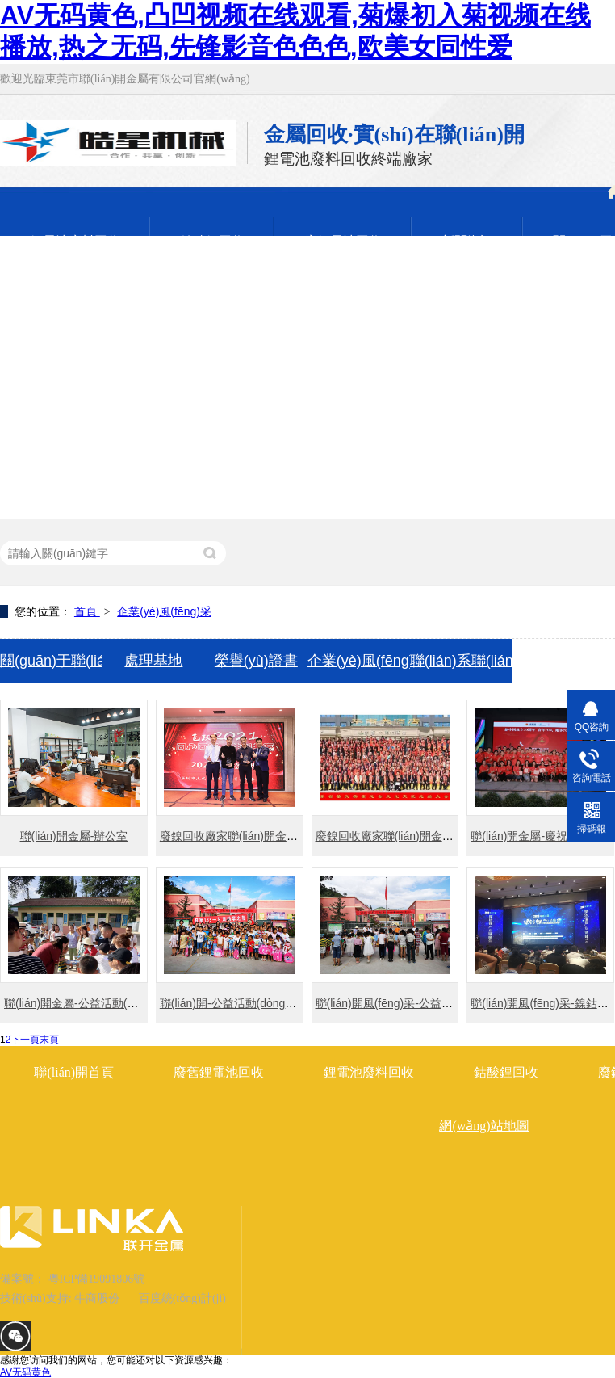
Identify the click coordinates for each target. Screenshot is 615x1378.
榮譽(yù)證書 (256, 661)
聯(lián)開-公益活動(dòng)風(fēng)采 (250, 1003)
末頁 (49, 1039)
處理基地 (153, 661)
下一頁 (25, 1039)
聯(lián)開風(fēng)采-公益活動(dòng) (406, 1003)
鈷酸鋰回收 (506, 1072)
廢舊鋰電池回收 (219, 1072)
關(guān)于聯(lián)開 (51, 661)
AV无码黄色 (25, 1372)
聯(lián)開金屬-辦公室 (74, 836)
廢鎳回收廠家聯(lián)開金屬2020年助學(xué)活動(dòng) (455, 836)
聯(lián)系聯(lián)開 (461, 661)
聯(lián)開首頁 (74, 1072)
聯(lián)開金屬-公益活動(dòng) (80, 1003)
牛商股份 (96, 1298)
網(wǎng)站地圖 (484, 1125)
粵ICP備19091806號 (96, 1279)
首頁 (87, 611)
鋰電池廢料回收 (369, 1072)
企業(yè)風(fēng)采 (164, 611)
